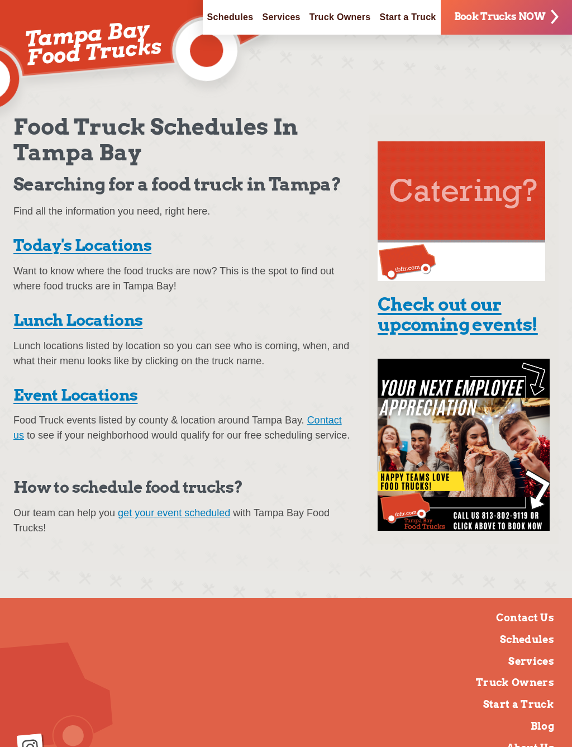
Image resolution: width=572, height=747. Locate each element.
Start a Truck (408, 17)
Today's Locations (82, 245)
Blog (542, 726)
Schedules (230, 17)
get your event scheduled (174, 512)
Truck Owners (340, 17)
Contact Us (525, 618)
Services (281, 17)
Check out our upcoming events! (458, 314)
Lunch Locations (77, 320)
